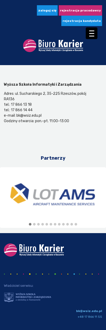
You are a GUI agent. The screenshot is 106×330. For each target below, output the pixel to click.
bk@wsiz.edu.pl (89, 311)
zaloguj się (47, 10)
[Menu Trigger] (91, 33)
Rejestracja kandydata (82, 21)
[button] (30, 224)
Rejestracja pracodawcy (80, 10)
